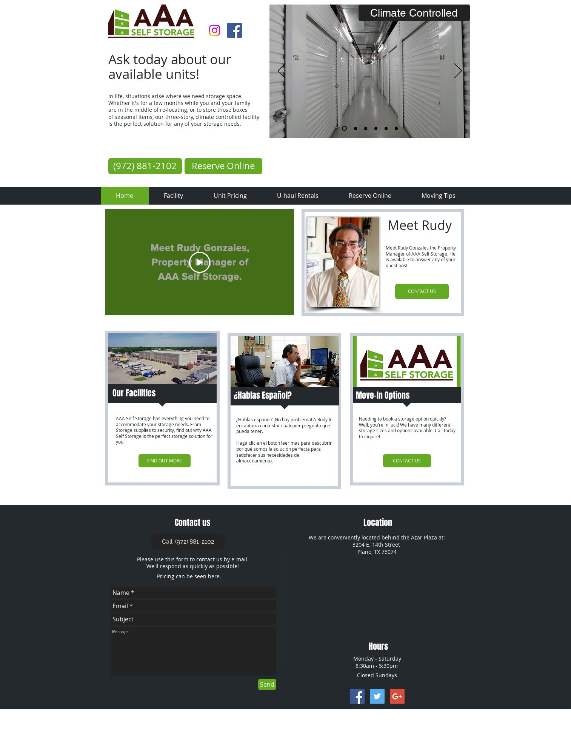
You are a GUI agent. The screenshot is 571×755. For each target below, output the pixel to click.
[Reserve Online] (223, 166)
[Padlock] (375, 128)
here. (213, 576)
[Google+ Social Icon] (397, 696)
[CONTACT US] (422, 291)
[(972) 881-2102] (145, 166)
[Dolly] (355, 128)
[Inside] (344, 128)
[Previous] (281, 71)
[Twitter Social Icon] (377, 696)
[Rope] (396, 128)
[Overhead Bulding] (386, 128)
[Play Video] (199, 262)
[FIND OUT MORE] (165, 460)
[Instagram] (214, 30)
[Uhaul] (365, 128)
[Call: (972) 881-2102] (188, 542)
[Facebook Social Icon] (234, 30)
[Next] (458, 71)
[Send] (267, 684)
